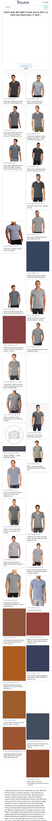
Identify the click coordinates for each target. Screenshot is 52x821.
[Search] (25, 7)
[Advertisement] (25, 196)
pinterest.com (26, 66)
